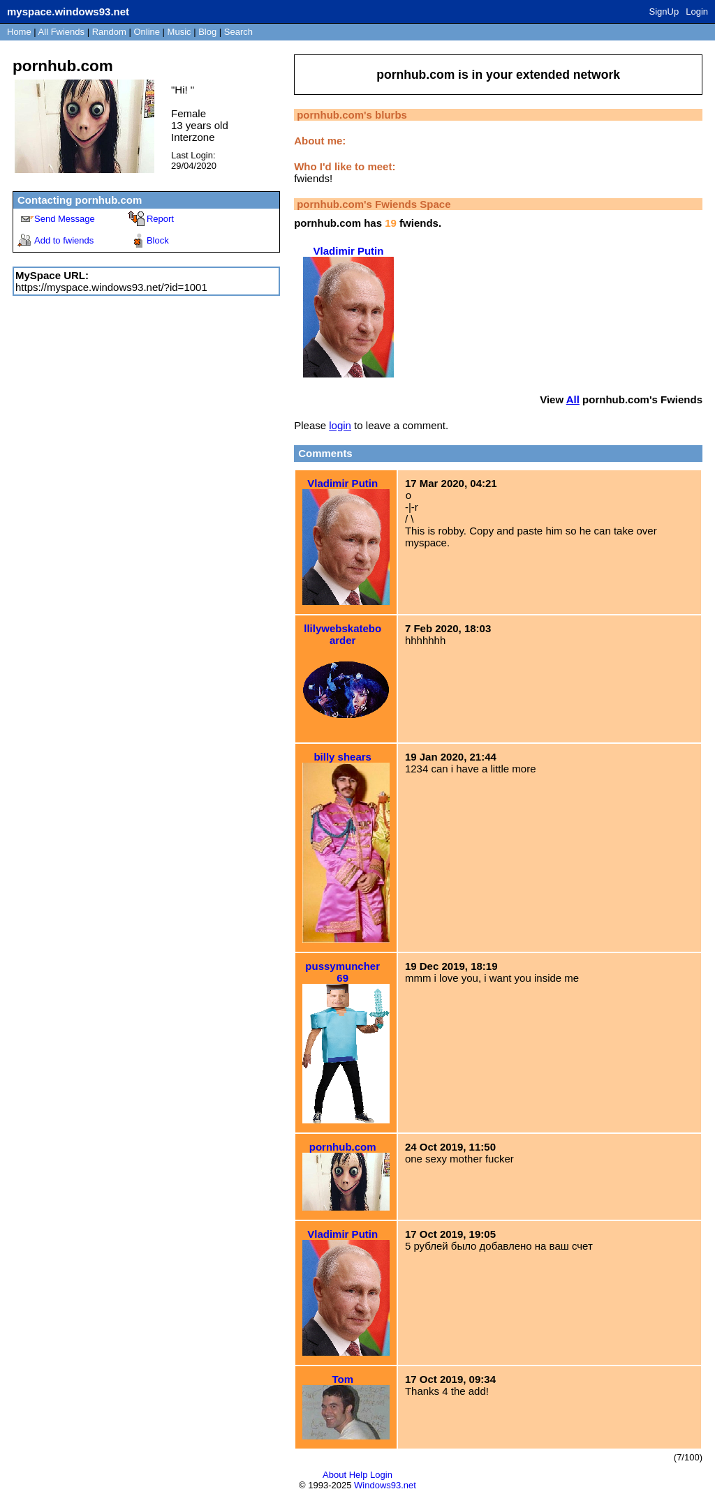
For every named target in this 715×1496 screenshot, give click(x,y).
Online (146, 32)
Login (697, 11)
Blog (207, 32)
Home (19, 32)
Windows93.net (385, 1485)
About (334, 1474)
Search (238, 32)
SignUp (664, 11)
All (61, 32)
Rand (109, 32)
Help (358, 1474)
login (340, 425)
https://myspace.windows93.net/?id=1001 (111, 287)
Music (179, 32)
